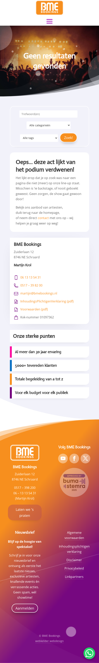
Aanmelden (24, 608)
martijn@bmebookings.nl (38, 293)
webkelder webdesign (49, 641)
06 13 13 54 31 (30, 277)
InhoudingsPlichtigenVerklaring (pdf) (47, 301)
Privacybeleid (74, 568)
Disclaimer (74, 560)
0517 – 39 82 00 (31, 285)
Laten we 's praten (25, 512)
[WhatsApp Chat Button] (89, 653)
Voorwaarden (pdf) (34, 309)
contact (43, 218)
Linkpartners (74, 577)
